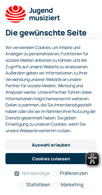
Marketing (72, 184)
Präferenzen (74, 173)
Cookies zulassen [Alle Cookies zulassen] (51, 159)
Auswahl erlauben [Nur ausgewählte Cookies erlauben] (51, 145)
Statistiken (38, 184)
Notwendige (36, 173)
